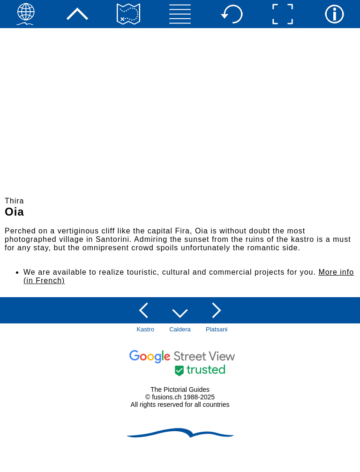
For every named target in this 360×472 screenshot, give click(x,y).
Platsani (216, 329)
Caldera (180, 329)
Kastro (145, 329)
